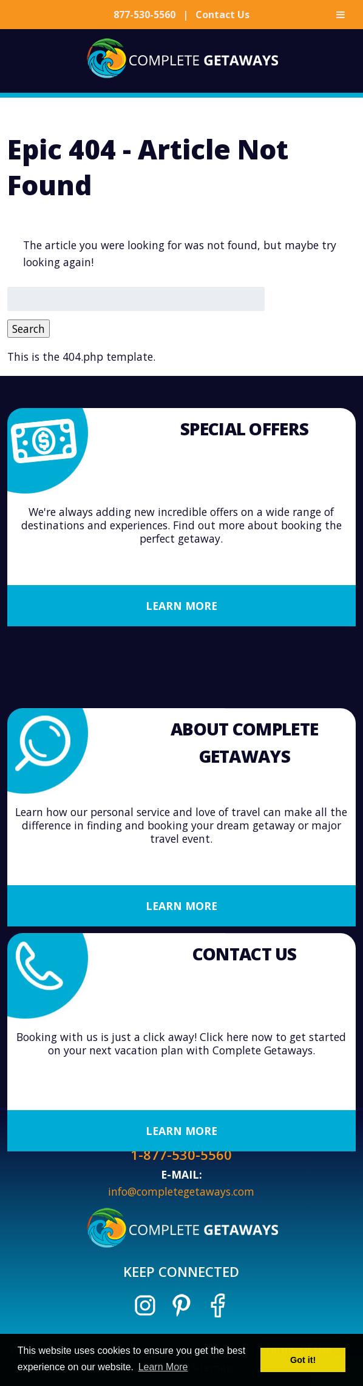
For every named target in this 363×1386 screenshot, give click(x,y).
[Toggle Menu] (340, 14)
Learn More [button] (163, 1367)
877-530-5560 (144, 14)
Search (28, 328)
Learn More (181, 606)
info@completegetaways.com (181, 1191)
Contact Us (222, 14)
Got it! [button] (303, 1360)
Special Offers (244, 429)
